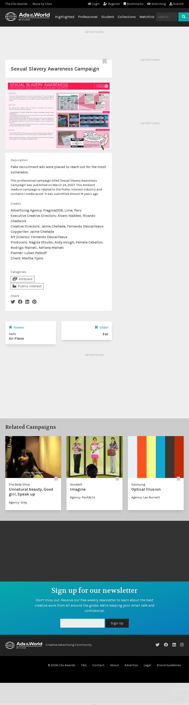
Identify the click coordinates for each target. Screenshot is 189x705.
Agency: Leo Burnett (145, 497)
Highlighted (64, 17)
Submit (176, 4)
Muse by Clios (42, 4)
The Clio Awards (16, 4)
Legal (147, 665)
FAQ (84, 665)
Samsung (138, 484)
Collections (127, 17)
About (114, 665)
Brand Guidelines (169, 665)
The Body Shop (19, 484)
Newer (16, 327)
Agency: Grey (18, 502)
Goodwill (76, 484)
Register (111, 4)
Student (107, 17)
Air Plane (16, 338)
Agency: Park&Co (82, 497)
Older (101, 327)
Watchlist (146, 17)
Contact (98, 665)
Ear (105, 334)
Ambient (23, 279)
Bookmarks (134, 4)
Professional (88, 17)
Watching (156, 4)
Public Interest (27, 286)
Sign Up (117, 623)
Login (94, 4)
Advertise (131, 665)
